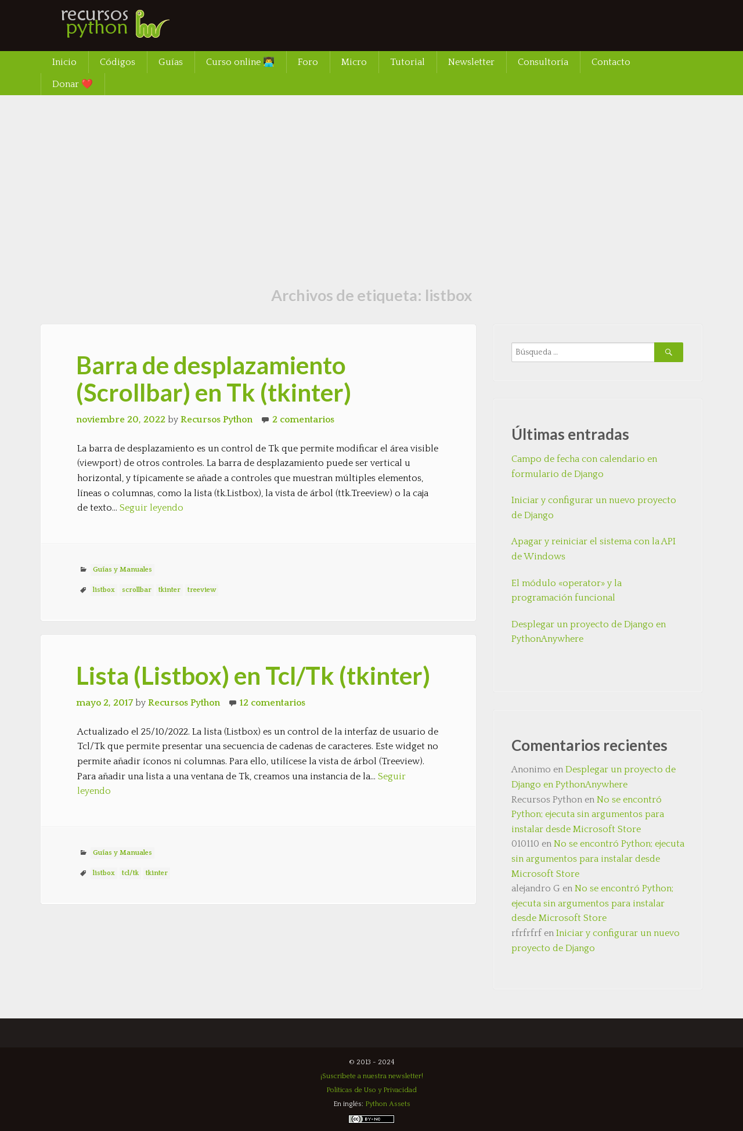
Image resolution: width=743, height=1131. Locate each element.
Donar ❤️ (72, 84)
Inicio (64, 62)
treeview (201, 590)
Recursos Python (217, 419)
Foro (308, 62)
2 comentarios (303, 419)
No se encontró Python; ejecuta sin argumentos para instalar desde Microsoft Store (587, 814)
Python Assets (387, 1104)
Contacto (610, 62)
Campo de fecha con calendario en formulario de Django (584, 466)
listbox (104, 590)
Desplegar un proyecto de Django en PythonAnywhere (588, 632)
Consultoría (543, 62)
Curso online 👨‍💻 (240, 62)
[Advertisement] (371, 182)
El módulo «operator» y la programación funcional (566, 591)
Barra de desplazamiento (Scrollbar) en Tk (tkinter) (213, 378)
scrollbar (137, 590)
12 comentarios (272, 703)
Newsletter (471, 62)
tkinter (169, 590)
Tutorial (407, 62)
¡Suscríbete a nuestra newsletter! (371, 1076)
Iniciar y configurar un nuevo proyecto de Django (593, 508)
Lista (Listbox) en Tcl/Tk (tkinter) (253, 675)
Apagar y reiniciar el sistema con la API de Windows (593, 549)
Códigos (117, 62)
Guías (170, 62)
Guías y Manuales (122, 569)
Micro (354, 62)
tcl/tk (130, 873)
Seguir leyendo (151, 508)
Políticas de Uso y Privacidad (371, 1090)
